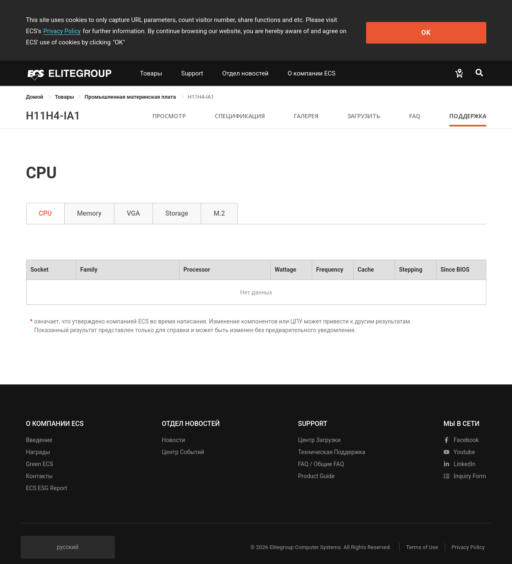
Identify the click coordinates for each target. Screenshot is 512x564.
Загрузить (363, 105)
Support (192, 62)
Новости (173, 428)
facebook (461, 428)
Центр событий (183, 441)
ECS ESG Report (47, 477)
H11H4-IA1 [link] (201, 86)
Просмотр (169, 105)
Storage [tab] (177, 202)
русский (68, 535)
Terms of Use (418, 536)
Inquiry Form (465, 465)
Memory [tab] (89, 202)
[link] (64, 86)
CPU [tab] (45, 202)
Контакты (39, 465)
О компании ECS (311, 62)
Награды (38, 441)
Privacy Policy (375, 20)
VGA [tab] (133, 202)
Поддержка (467, 105)
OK (452, 25)
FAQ (414, 105)
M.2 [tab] (219, 202)
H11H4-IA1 (53, 104)
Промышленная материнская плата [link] (131, 86)
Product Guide (316, 465)
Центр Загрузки (319, 428)
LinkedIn (460, 453)
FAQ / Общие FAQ (321, 453)
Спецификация (240, 105)
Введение (39, 428)
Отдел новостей (245, 62)
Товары (151, 62)
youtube (459, 441)
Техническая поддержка (332, 441)
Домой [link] (35, 86)
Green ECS (39, 453)
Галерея (306, 105)
